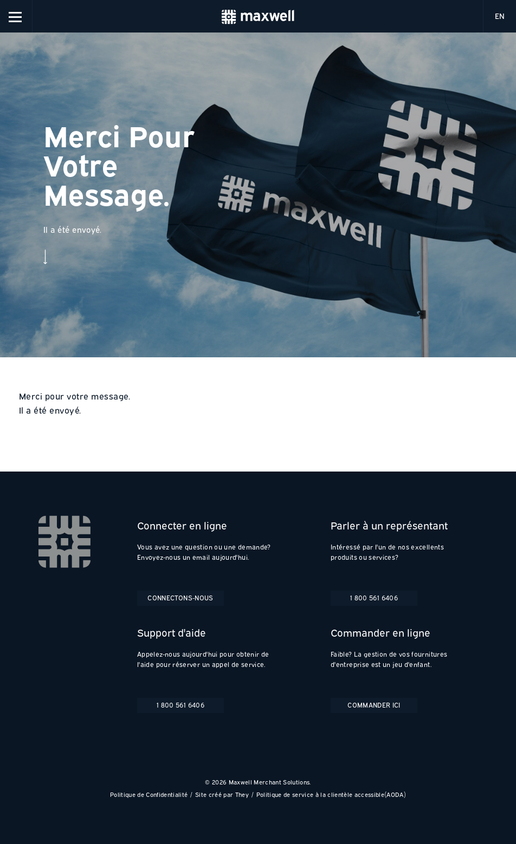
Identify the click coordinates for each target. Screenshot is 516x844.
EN (500, 16)
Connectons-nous (180, 598)
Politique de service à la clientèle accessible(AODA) (331, 794)
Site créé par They (222, 794)
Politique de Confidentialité (149, 794)
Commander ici (374, 705)
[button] (16, 16)
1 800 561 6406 (374, 598)
